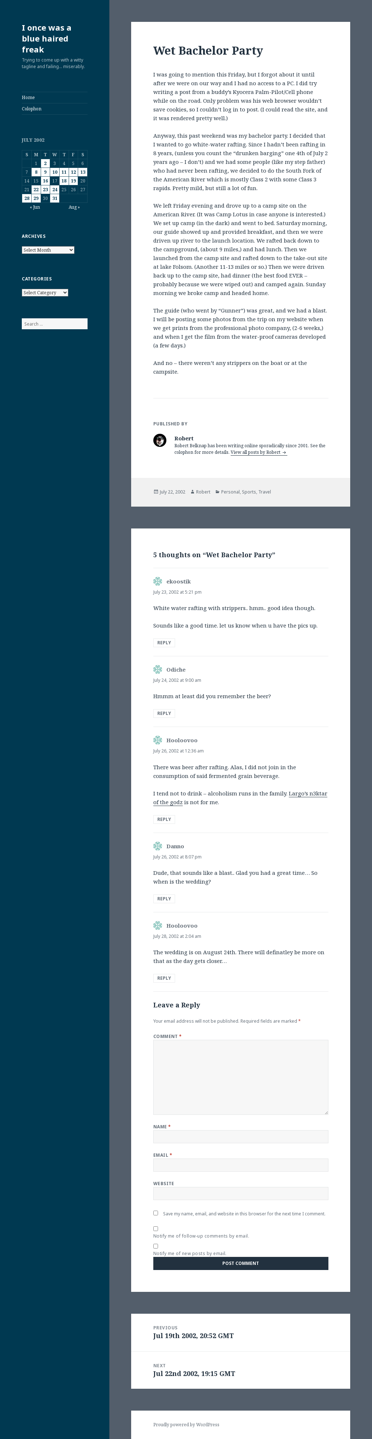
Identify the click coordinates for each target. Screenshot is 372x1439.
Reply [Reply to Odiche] (164, 713)
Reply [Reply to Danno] (164, 899)
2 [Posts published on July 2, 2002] (45, 163)
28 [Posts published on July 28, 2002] (26, 198)
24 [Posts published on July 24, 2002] (54, 189)
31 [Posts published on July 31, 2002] (54, 198)
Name (162, 1127)
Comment (167, 1036)
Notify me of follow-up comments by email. (201, 1236)
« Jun (35, 207)
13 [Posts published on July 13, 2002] (82, 172)
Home (28, 97)
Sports (249, 492)
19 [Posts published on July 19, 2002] (73, 181)
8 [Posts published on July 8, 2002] (36, 172)
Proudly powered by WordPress (186, 1425)
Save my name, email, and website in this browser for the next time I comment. (244, 1214)
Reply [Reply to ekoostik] (164, 643)
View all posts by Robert (256, 452)
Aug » (74, 207)
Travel (264, 492)
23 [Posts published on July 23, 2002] (45, 189)
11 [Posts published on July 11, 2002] (63, 172)
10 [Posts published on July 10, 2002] (54, 172)
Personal (230, 492)
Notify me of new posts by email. (190, 1253)
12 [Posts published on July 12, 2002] (73, 172)
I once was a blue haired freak (47, 38)
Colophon (31, 109)
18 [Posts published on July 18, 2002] (63, 181)
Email (162, 1155)
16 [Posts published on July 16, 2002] (45, 181)
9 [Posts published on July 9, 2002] (45, 172)
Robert (203, 492)
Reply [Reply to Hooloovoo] (164, 819)
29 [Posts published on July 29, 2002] (36, 198)
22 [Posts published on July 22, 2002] (36, 189)
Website (163, 1183)
